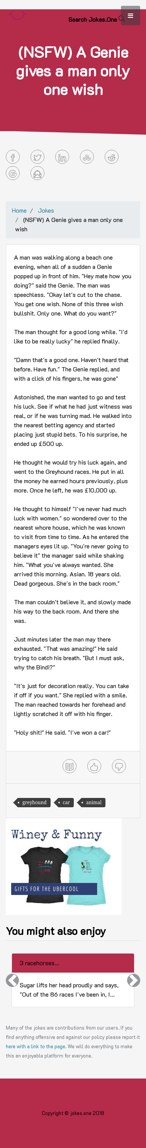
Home (19, 210)
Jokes (46, 210)
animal (94, 802)
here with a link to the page (35, 1046)
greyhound (34, 802)
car (66, 802)
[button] (12, 980)
